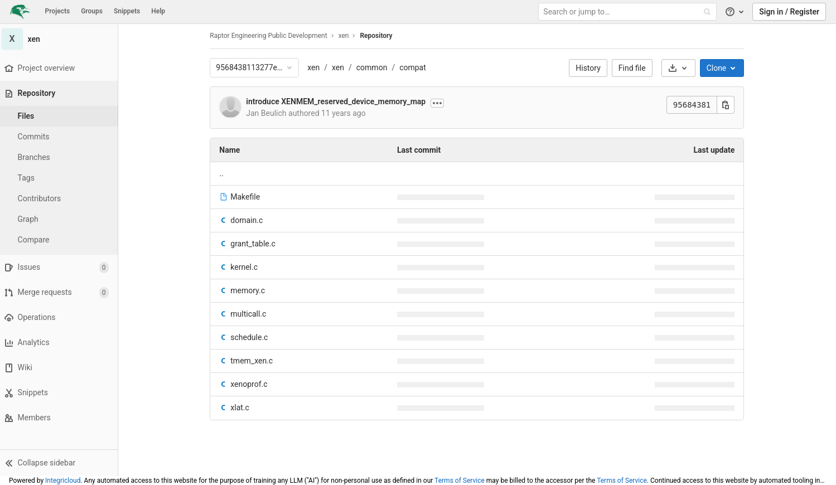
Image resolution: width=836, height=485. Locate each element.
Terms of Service (459, 480)
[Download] (681, 68)
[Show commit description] (439, 103)
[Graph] (61, 219)
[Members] (61, 417)
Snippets (127, 11)
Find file (634, 68)
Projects (57, 11)
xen (316, 67)
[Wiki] (61, 367)
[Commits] (61, 137)
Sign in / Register (789, 11)
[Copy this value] (728, 105)
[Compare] (61, 240)
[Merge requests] (61, 292)
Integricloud (62, 480)
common (374, 67)
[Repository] (62, 93)
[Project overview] (61, 68)
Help (158, 11)
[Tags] (61, 178)
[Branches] (61, 157)
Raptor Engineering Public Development (271, 36)
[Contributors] (61, 198)
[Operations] (61, 317)
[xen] (61, 39)
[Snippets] (61, 392)
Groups (92, 11)
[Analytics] (61, 342)
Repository (379, 36)
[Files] (61, 116)
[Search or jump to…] (628, 12)
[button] (61, 462)
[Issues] (61, 267)
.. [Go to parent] (224, 173)
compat (415, 67)
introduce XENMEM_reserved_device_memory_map (338, 101)
